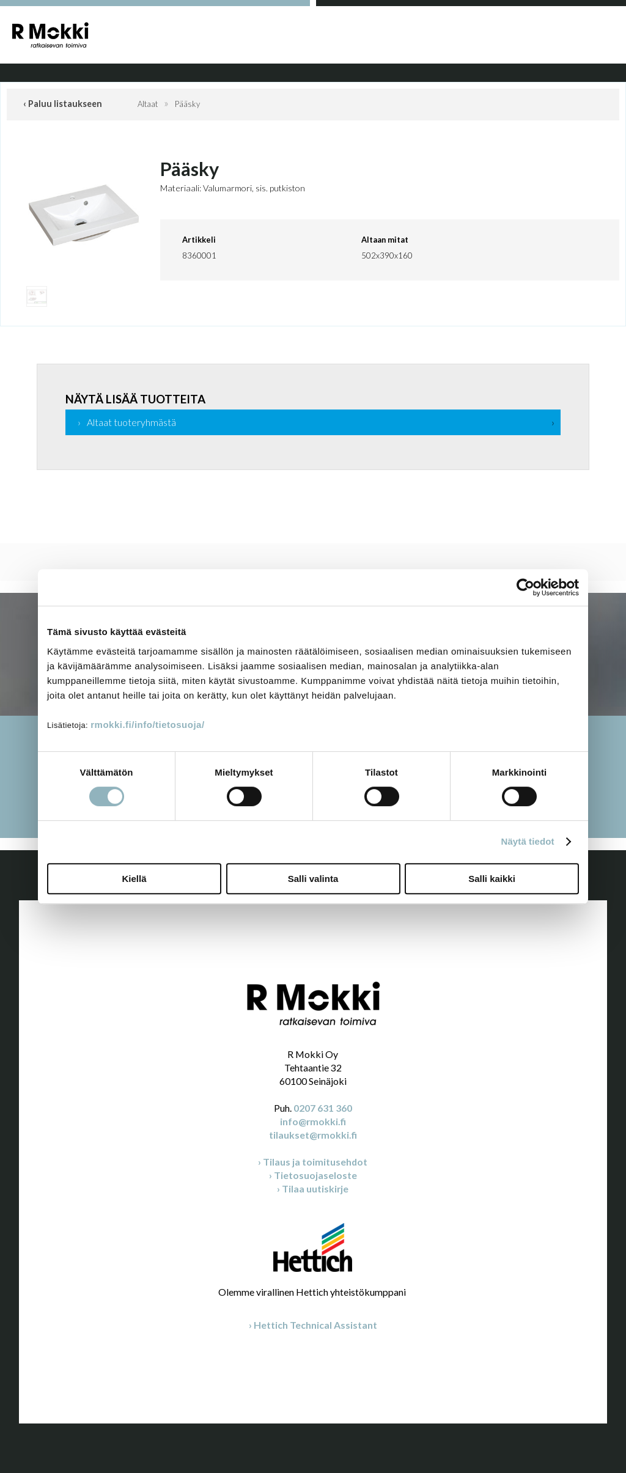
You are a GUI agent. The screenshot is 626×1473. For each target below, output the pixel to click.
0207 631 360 (322, 1108)
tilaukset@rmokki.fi (313, 1135)
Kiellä (134, 878)
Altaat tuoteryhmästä (131, 422)
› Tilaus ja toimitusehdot (312, 1161)
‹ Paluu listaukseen (62, 103)
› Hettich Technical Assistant (313, 1325)
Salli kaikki (491, 878)
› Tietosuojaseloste (313, 1175)
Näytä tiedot (527, 841)
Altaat (148, 104)
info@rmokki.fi (313, 1121)
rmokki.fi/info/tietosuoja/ (147, 724)
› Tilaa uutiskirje (312, 1188)
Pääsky (187, 104)
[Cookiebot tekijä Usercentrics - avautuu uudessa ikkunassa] (525, 587)
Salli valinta (313, 878)
